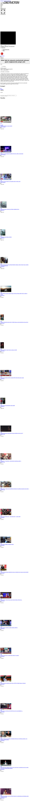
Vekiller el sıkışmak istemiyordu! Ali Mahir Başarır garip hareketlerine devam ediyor (14, 322)
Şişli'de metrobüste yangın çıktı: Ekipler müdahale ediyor (9, 209)
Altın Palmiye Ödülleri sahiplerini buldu (7, 544)
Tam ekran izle (3, 12)
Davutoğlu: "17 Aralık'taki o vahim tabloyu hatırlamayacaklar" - (10, 461)
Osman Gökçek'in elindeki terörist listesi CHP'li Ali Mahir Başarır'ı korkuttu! (13, 683)
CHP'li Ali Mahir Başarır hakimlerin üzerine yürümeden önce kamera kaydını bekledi (14, 572)
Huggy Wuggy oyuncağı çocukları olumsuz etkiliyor (9, 627)
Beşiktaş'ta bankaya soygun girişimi (6, 126)
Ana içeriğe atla (7, 0)
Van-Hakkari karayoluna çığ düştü (6, 237)
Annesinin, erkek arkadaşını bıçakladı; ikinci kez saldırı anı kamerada (11, 153)
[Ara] (1, 6)
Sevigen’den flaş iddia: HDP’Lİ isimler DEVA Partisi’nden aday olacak (12, 377)
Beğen (2, 46)
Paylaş (6, 46)
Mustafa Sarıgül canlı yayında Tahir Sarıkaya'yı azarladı (9, 655)
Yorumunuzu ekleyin (3, 95)
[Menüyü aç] (1, 3)
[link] (15, 55)
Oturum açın (3, 8)
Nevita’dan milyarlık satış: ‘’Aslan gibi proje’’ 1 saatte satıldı (10, 516)
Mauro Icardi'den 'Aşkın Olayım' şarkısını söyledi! (8, 350)
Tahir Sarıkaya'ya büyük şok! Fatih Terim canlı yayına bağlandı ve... (11, 711)
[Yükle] (1, 7)
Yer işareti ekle (11, 46)
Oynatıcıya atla (2, 0)
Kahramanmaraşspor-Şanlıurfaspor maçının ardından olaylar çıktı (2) (11, 433)
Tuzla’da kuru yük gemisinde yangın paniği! (7, 405)
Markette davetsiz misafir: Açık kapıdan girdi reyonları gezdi (10, 181)
